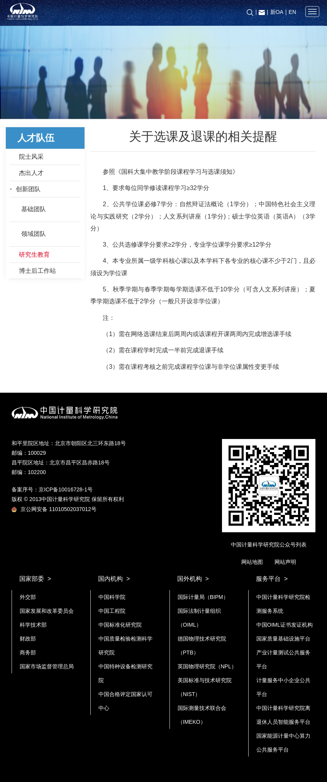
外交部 (28, 597)
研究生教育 (34, 254)
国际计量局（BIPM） (203, 597)
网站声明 (285, 562)
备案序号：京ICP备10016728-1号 (52, 489)
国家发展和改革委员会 (47, 611)
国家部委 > (35, 578)
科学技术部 (33, 625)
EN (292, 12)
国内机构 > (114, 578)
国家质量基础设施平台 (283, 639)
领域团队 (33, 233)
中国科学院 (111, 597)
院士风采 (31, 156)
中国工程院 (111, 611)
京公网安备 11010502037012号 (54, 509)
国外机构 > (193, 578)
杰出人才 (31, 173)
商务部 (28, 652)
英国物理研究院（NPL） (207, 666)
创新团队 (28, 189)
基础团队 (33, 209)
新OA (276, 12)
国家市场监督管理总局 (47, 666)
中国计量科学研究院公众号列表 (269, 545)
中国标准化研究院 (120, 625)
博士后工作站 (37, 270)
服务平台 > (272, 578)
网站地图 (252, 562)
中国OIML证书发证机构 (284, 625)
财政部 (28, 639)
